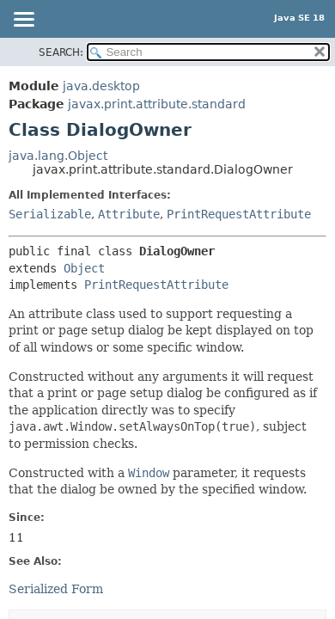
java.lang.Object (58, 155)
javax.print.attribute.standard (157, 104)
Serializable (50, 214)
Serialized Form (56, 589)
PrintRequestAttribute (239, 214)
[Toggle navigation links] (23, 21)
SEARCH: (61, 52)
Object (84, 268)
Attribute (129, 214)
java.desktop (101, 86)
